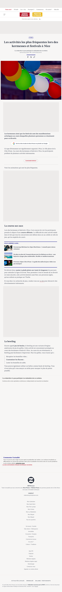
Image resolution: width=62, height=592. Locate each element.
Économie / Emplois (31, 534)
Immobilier (31, 531)
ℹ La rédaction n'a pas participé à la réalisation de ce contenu (31, 50)
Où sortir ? (49, 9)
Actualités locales (17, 580)
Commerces (40, 9)
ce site (42, 281)
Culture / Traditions (31, 544)
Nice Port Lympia (31, 506)
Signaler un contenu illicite (31, 569)
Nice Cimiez (31, 509)
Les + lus (23, 9)
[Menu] (4, 15)
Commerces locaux (31, 539)
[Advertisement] (31, 3)
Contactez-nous (31, 566)
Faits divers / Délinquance (31, 528)
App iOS (31, 551)
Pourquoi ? (31, 9)
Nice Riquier (31, 514)
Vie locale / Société (31, 526)
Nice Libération (31, 501)
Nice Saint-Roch (31, 504)
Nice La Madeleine (31, 511)
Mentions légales (31, 558)
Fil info (16, 9)
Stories (31, 37)
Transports (31, 536)
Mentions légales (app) (31, 561)
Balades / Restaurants (43, 580)
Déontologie (31, 564)
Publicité (31, 553)
